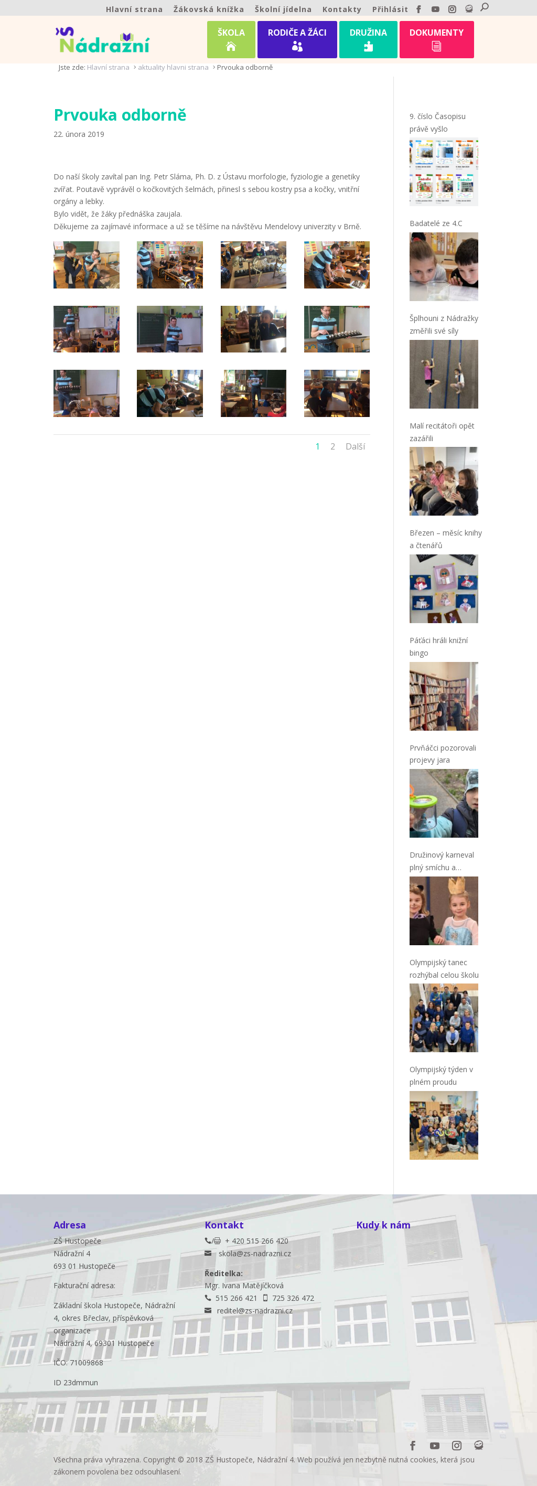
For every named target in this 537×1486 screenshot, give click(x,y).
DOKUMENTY (437, 41)
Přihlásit (390, 10)
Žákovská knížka (209, 10)
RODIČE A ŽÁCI (297, 41)
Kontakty (342, 10)
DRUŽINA (368, 41)
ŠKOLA (231, 41)
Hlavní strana (134, 10)
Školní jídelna (283, 10)
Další (355, 446)
